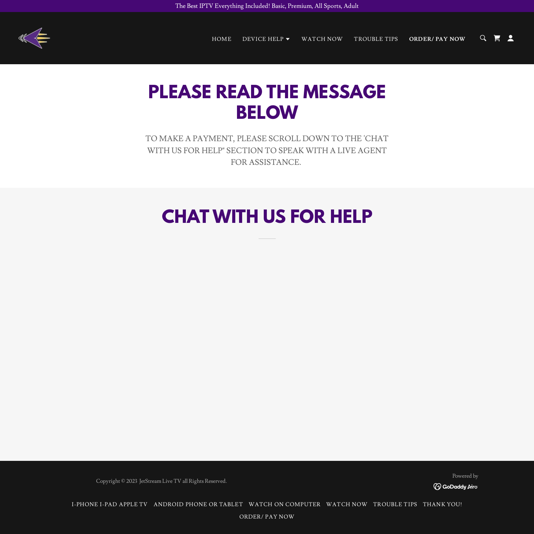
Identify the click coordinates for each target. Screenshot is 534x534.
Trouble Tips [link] (376, 39)
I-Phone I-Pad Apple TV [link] (110, 504)
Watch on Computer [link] (285, 504)
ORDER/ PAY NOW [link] (437, 39)
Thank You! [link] (442, 504)
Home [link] (222, 39)
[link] (34, 37)
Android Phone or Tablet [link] (198, 504)
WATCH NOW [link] (322, 39)
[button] (266, 39)
